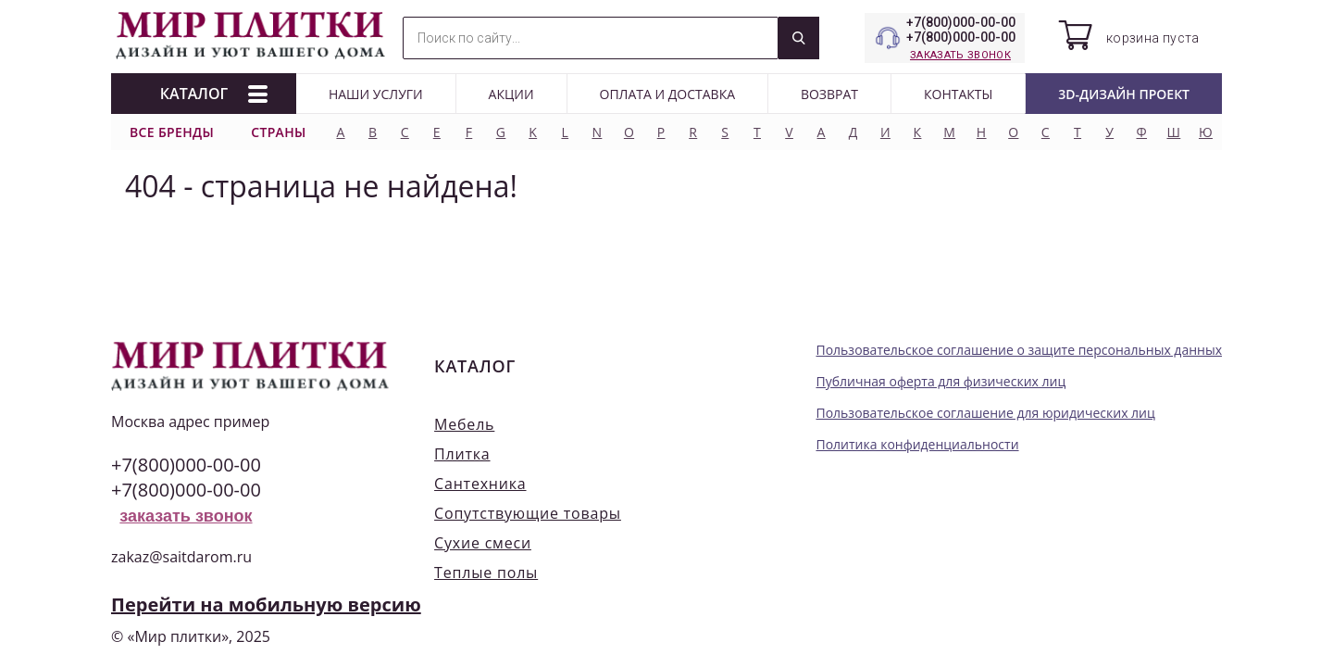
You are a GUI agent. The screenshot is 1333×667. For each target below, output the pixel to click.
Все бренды (172, 132)
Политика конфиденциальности (917, 444)
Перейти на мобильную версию (266, 604)
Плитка (462, 454)
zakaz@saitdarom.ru (181, 557)
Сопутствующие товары (527, 513)
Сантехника (480, 483)
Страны (278, 132)
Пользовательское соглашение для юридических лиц (985, 413)
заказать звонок (960, 55)
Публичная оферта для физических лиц (940, 381)
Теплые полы (486, 572)
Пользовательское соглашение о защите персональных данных (1019, 350)
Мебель (464, 424)
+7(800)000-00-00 (960, 22)
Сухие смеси (482, 543)
